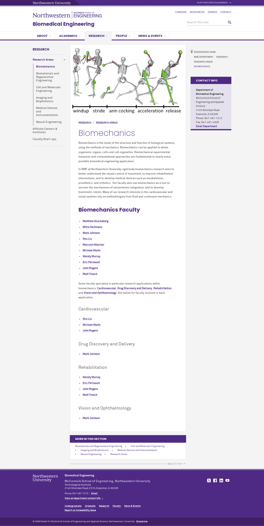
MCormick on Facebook (214, 480)
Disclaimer (142, 521)
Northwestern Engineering (212, 3)
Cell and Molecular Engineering (48, 89)
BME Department (203, 57)
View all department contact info (83, 498)
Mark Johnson (91, 233)
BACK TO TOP (175, 463)
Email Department (206, 126)
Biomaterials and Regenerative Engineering (47, 77)
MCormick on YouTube (227, 480)
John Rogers (90, 268)
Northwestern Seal (49, 483)
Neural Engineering (48, 122)
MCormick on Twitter (208, 480)
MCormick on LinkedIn (221, 480)
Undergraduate (73, 506)
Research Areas (43, 59)
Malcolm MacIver (93, 244)
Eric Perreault (91, 262)
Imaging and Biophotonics (44, 99)
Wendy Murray (91, 256)
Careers (181, 12)
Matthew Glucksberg (95, 221)
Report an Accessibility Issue (80, 510)
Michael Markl (92, 250)
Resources (197, 12)
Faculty (117, 506)
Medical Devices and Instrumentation (47, 112)
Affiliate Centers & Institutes (45, 131)
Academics (69, 36)
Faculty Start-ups (44, 139)
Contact (225, 12)
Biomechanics (45, 66)
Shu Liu (87, 238)
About (44, 36)
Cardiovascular (106, 288)
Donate (212, 12)
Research (98, 36)
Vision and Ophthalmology (100, 293)
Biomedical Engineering (63, 24)
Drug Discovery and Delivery (134, 288)
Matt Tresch (90, 274)
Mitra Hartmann (92, 227)
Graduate (90, 506)
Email (94, 493)
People (123, 36)
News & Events (152, 36)
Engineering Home (205, 52)
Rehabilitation (162, 288)
